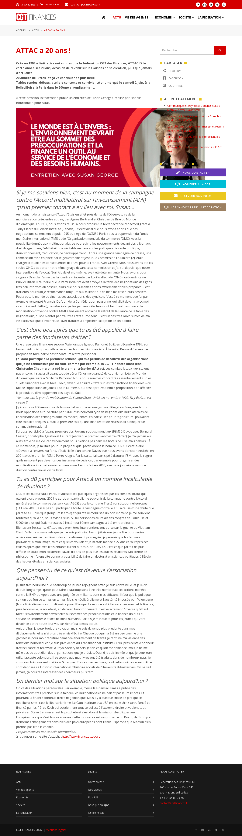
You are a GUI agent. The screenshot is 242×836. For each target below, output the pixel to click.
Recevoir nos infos (193, 196)
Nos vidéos (95, 789)
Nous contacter (192, 172)
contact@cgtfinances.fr (85, 4)
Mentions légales (56, 830)
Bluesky (172, 71)
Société (184, 17)
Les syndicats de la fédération (193, 207)
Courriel (172, 85)
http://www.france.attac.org (81, 736)
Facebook (173, 78)
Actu (117, 17)
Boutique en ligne (98, 805)
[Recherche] (187, 50)
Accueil (21, 30)
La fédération (209, 17)
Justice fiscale (96, 812)
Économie (163, 17)
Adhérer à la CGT (193, 184)
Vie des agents (136, 17)
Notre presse (96, 782)
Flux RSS (93, 797)
